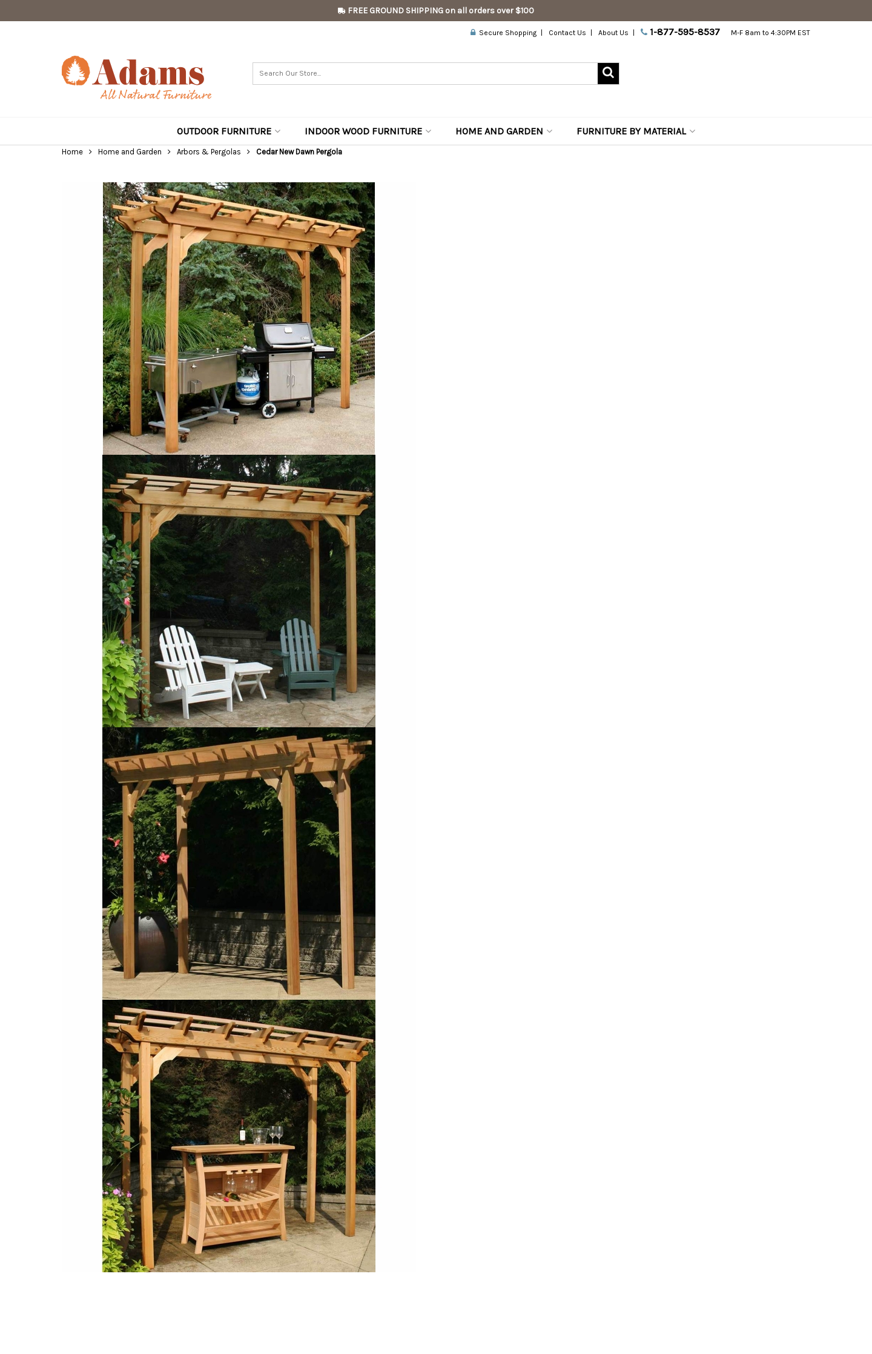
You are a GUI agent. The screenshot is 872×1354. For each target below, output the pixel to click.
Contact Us (567, 32)
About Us (613, 32)
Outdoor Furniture (228, 131)
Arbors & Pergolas (209, 151)
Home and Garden (503, 131)
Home (72, 151)
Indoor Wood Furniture (368, 131)
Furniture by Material (635, 131)
